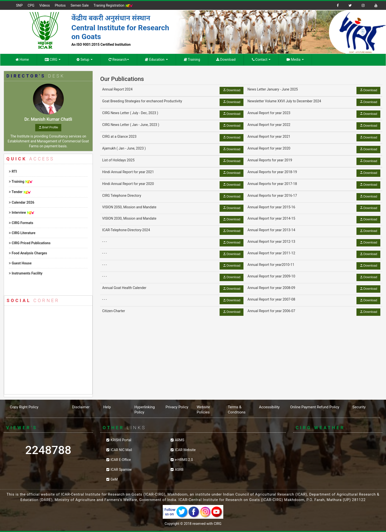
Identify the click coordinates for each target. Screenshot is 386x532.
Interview (17, 212)
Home (22, 59)
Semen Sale (80, 5)
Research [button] (119, 59)
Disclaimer (81, 407)
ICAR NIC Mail (121, 450)
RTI (13, 171)
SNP (19, 5)
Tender (15, 192)
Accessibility (269, 407)
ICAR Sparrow (121, 469)
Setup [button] (85, 59)
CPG (31, 5)
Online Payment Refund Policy (314, 407)
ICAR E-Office (121, 460)
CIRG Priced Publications (29, 243)
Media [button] (295, 59)
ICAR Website (185, 450)
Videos (44, 5)
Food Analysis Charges (28, 253)
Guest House (20, 263)
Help (107, 407)
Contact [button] (261, 59)
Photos (60, 5)
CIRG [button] (53, 59)
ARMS (179, 440)
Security (359, 407)
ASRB (179, 469)
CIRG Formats (21, 223)
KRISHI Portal (121, 440)
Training (192, 59)
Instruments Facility (25, 273)
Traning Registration (113, 5)
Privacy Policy (177, 407)
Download (226, 59)
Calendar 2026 (21, 202)
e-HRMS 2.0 (184, 460)
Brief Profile (50, 127)
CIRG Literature (22, 233)
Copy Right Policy (24, 407)
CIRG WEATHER (337, 458)
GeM (114, 479)
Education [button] (156, 59)
